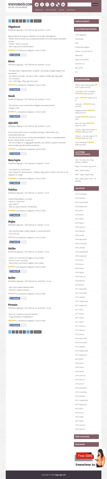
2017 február (80, 330)
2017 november (81, 293)
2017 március (80, 326)
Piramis (12, 304)
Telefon (12, 189)
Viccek (61, 10)
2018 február (80, 281)
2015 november (81, 392)
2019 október (80, 198)
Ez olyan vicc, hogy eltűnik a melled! (84, 161)
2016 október (80, 347)
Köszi (11, 61)
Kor (76, 72)
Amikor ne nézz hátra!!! (84, 51)
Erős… (77, 98)
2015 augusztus (81, 404)
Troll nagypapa (80, 35)
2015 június (79, 413)
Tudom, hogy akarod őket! (85, 129)
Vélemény (79, 55)
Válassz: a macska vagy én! (85, 136)
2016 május (79, 367)
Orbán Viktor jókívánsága (84, 85)
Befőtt (11, 277)
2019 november (81, 194)
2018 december (81, 239)
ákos (77, 160)
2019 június (79, 215)
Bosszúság (79, 39)
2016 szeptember (81, 351)
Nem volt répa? (81, 123)
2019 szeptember (81, 202)
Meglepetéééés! (81, 110)
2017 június (79, 313)
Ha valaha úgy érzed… (89, 166)
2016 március (80, 375)
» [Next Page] (31, 21)
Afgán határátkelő (82, 59)
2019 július (79, 210)
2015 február (80, 429)
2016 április (79, 371)
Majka (11, 221)
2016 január (79, 384)
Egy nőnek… (79, 68)
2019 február (80, 231)
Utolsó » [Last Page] (37, 21)
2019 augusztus (81, 206)
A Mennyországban (82, 47)
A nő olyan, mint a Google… (85, 91)
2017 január (79, 334)
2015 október (80, 396)
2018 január (79, 285)
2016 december (81, 338)
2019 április (79, 223)
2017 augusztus (81, 305)
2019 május (79, 219)
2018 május (79, 268)
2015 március (80, 425)
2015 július (79, 408)
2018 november (81, 243)
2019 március (80, 227)
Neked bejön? (85, 170)
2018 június (79, 264)
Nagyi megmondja (86, 174)
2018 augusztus (81, 256)
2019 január (79, 235)
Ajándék (13, 122)
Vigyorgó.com (20, 4)
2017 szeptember (81, 301)
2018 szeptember (81, 252)
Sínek (11, 96)
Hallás (12, 248)
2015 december (81, 388)
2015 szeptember (81, 400)
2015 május (79, 417)
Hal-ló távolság (80, 142)
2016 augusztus (81, 355)
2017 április (79, 322)
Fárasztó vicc (80, 63)
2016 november (81, 342)
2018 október (80, 247)
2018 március (80, 276)
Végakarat (14, 26)
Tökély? (78, 117)
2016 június (79, 363)
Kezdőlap (39, 10)
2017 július (79, 309)
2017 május (79, 318)
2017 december (81, 289)
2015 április (79, 421)
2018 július (79, 260)
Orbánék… (79, 104)
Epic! (77, 43)
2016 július (79, 359)
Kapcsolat (71, 10)
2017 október (80, 297)
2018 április (79, 272)
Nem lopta (14, 160)
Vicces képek (51, 10)
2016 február (80, 379)
